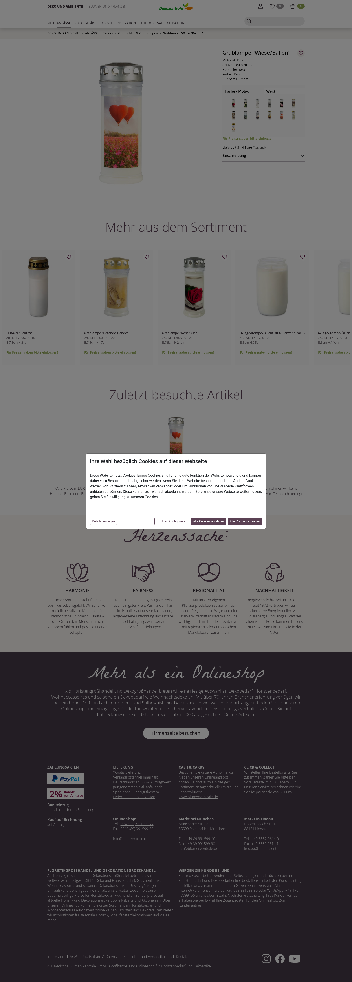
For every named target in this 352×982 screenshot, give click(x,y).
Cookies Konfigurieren (171, 521)
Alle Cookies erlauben (245, 521)
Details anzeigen (103, 521)
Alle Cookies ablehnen (208, 521)
